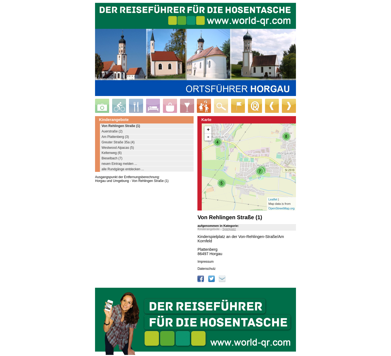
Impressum (205, 262)
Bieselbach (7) (112, 158)
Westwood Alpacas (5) (118, 148)
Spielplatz (229, 229)
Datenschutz (206, 269)
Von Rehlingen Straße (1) (121, 126)
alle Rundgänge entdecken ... (123, 169)
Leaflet (272, 199)
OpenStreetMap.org (281, 208)
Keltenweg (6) (112, 153)
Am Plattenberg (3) (115, 137)
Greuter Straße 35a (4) (118, 142)
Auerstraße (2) (112, 131)
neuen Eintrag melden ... (119, 164)
